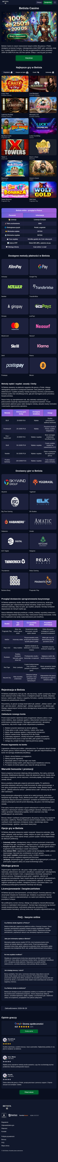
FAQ (2, 1142)
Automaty (50, 72)
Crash (36, 72)
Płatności (4, 1128)
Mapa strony (5, 1145)
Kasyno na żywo (22, 72)
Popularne (8, 72)
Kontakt (3, 1131)
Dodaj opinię (29, 1031)
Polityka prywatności (7, 1136)
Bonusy (3, 1139)
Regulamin (4, 1122)
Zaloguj (39, 2)
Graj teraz (29, 58)
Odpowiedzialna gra (7, 1125)
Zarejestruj (48, 2)
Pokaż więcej (29, 1092)
